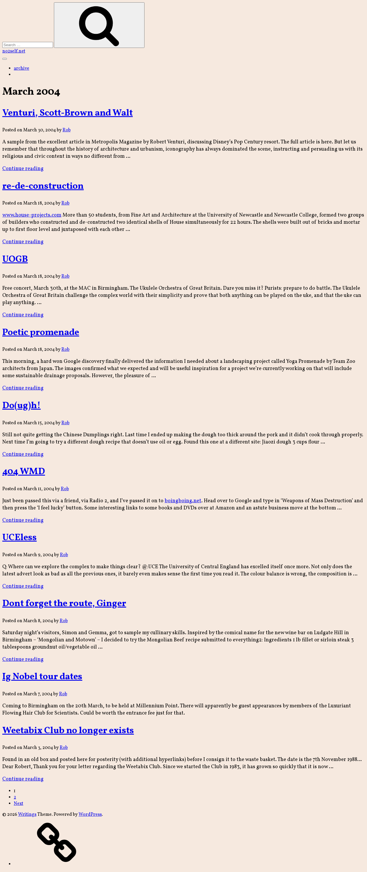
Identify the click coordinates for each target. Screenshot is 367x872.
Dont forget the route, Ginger (64, 603)
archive (21, 68)
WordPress (90, 814)
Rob (67, 130)
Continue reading (23, 168)
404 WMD (23, 472)
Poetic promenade (40, 332)
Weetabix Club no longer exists (68, 731)
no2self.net (13, 51)
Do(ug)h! (21, 406)
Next (18, 804)
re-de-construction (43, 186)
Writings (27, 814)
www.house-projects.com (31, 215)
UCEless (19, 538)
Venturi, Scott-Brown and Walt (67, 113)
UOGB (15, 259)
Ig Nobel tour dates (42, 677)
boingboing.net (183, 501)
